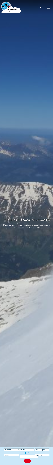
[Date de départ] (42, 450)
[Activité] (26, 450)
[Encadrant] (42, 455)
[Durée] (11, 455)
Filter (27, 461)
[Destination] (11, 450)
